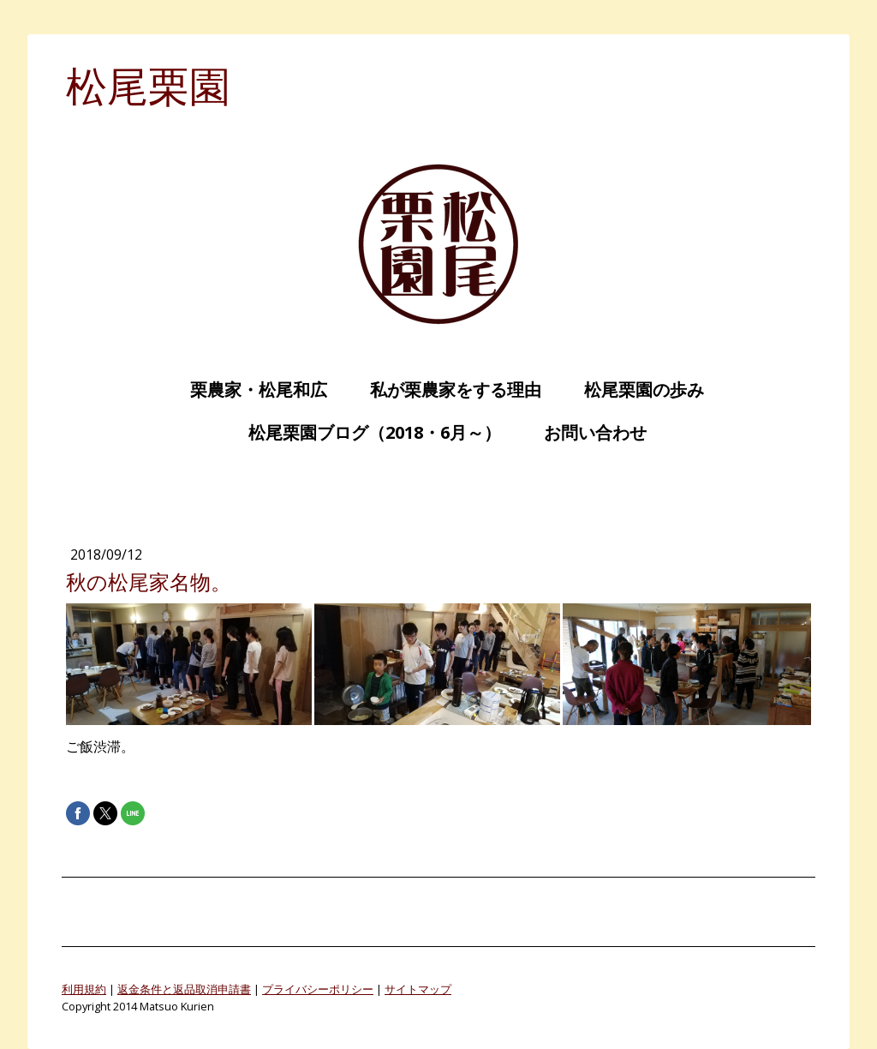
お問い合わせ (587, 432)
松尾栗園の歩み (635, 389)
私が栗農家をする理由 (447, 389)
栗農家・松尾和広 (250, 389)
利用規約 (84, 989)
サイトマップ (418, 989)
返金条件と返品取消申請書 (184, 989)
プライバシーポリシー (317, 989)
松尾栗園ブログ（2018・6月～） (366, 432)
